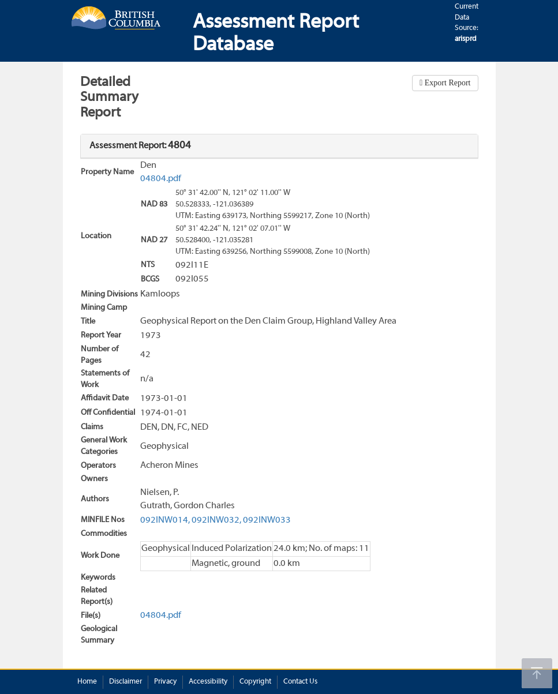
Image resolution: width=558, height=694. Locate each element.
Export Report (446, 82)
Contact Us (300, 682)
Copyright (255, 682)
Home (87, 682)
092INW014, (165, 520)
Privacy (165, 682)
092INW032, (216, 520)
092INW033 (267, 520)
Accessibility (208, 682)
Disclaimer (125, 682)
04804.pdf (160, 178)
